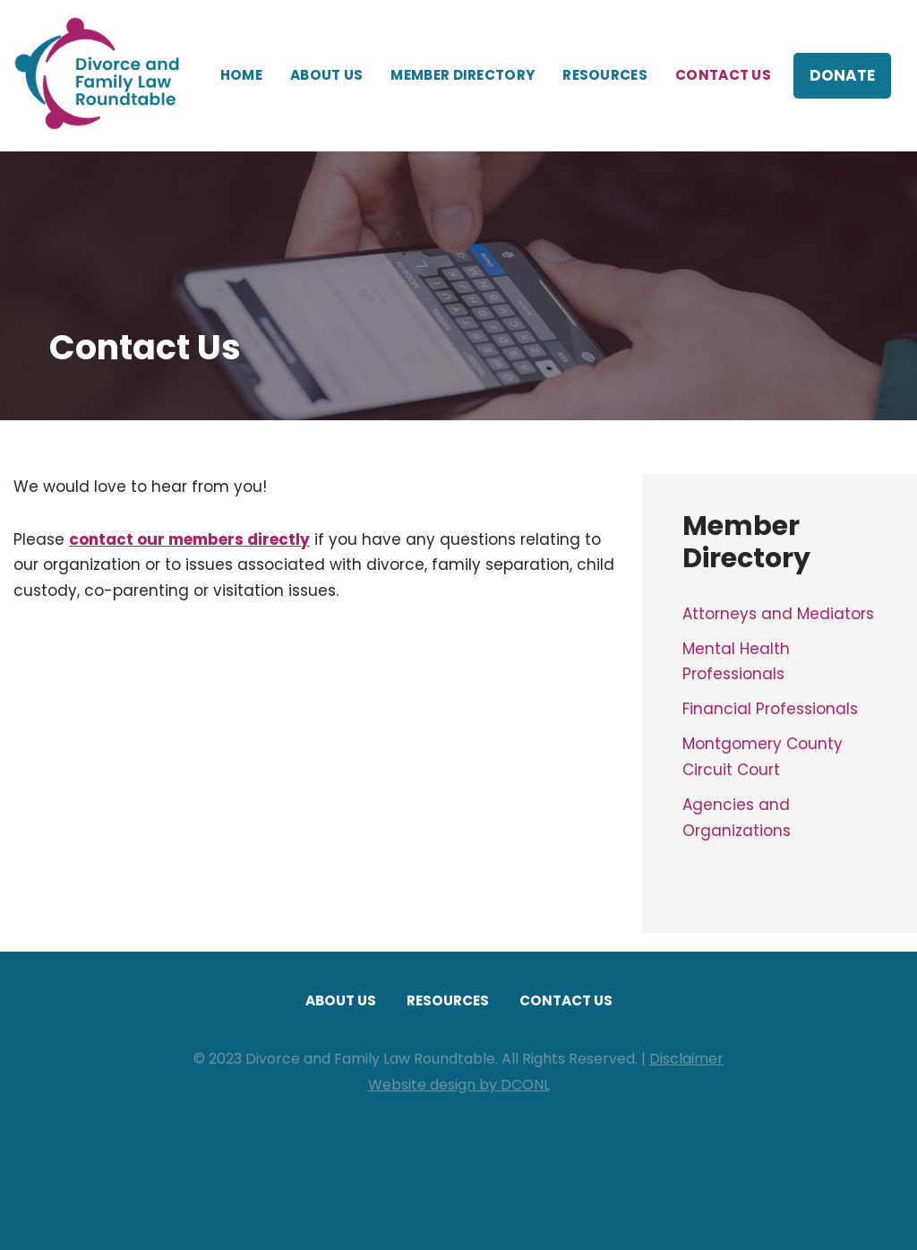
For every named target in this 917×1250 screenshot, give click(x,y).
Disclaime (683, 1058)
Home (241, 74)
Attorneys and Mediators (778, 614)
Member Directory (462, 74)
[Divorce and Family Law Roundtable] (103, 75)
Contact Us (723, 74)
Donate (842, 75)
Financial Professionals (770, 709)
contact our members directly (189, 539)
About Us (326, 74)
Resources (604, 74)
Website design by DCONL (459, 1084)
